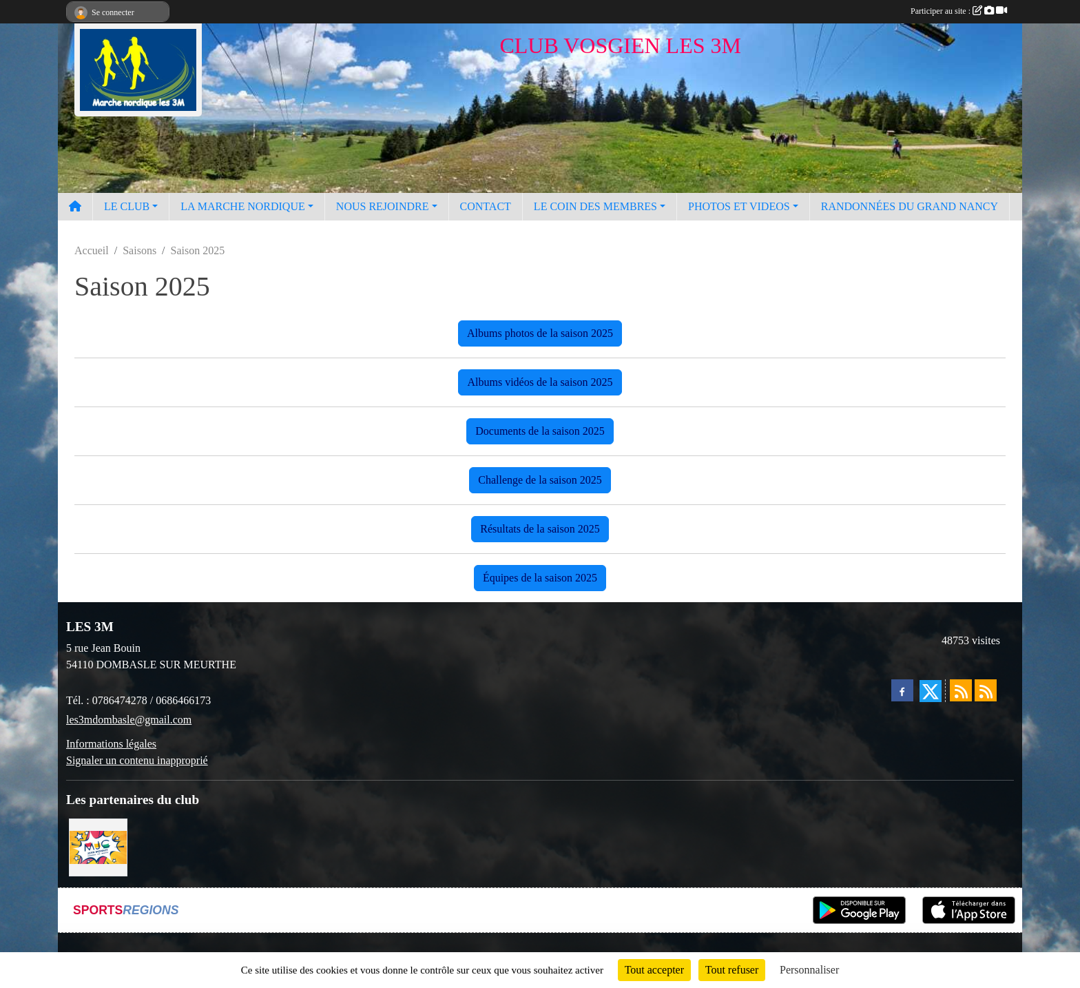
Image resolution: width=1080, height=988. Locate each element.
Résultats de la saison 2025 (539, 529)
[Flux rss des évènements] (986, 690)
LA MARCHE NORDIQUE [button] (242, 206)
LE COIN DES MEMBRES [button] (595, 206)
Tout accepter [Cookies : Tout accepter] (654, 970)
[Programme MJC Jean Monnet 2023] (98, 846)
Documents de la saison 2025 (540, 431)
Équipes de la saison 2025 (540, 578)
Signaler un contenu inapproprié (137, 760)
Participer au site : (959, 11)
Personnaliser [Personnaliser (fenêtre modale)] (809, 970)
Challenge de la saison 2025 (540, 480)
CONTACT (485, 206)
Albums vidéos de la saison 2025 (539, 382)
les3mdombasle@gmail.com (128, 719)
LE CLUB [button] (126, 206)
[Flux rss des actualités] (961, 690)
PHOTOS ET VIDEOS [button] (739, 206)
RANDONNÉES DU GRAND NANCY (909, 206)
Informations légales (111, 744)
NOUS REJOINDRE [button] (382, 206)
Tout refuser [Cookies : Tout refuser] (732, 970)
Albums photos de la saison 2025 (540, 333)
